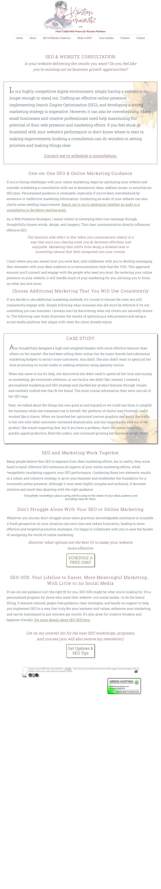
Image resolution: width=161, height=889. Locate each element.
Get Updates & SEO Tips (80, 650)
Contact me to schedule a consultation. (80, 155)
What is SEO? (84, 38)
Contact (140, 38)
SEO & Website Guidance (56, 38)
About (33, 38)
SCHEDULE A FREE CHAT (80, 560)
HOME (67, 668)
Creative (124, 38)
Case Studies (106, 38)
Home (19, 38)
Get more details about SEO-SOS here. (62, 620)
